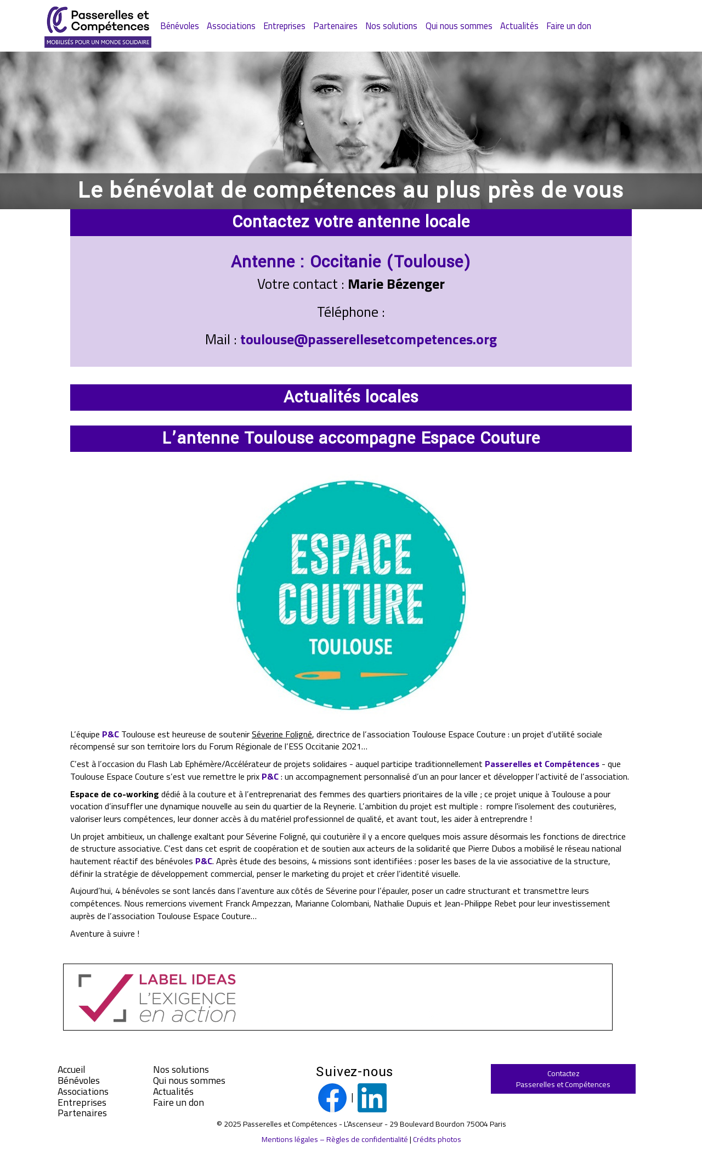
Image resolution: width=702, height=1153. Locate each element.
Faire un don (568, 25)
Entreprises (284, 25)
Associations (231, 25)
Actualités (519, 25)
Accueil (71, 1069)
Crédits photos (437, 1139)
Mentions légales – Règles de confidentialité (335, 1139)
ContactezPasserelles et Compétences (563, 1078)
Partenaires (335, 25)
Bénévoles (179, 25)
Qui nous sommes (459, 25)
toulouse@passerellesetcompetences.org (368, 339)
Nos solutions (391, 25)
